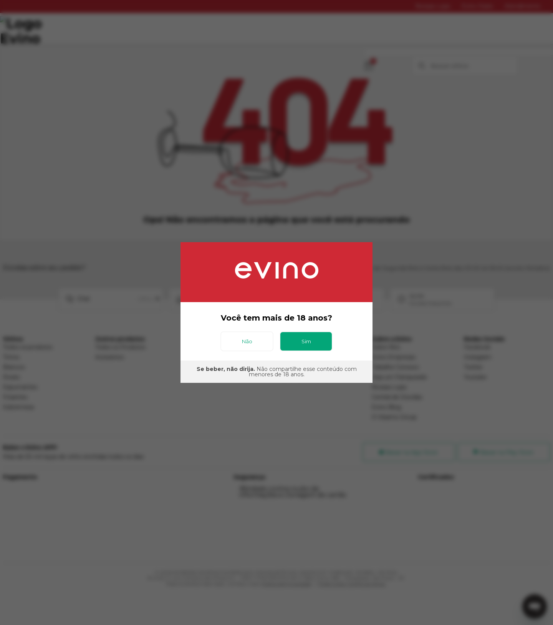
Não (247, 341)
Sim (306, 341)
